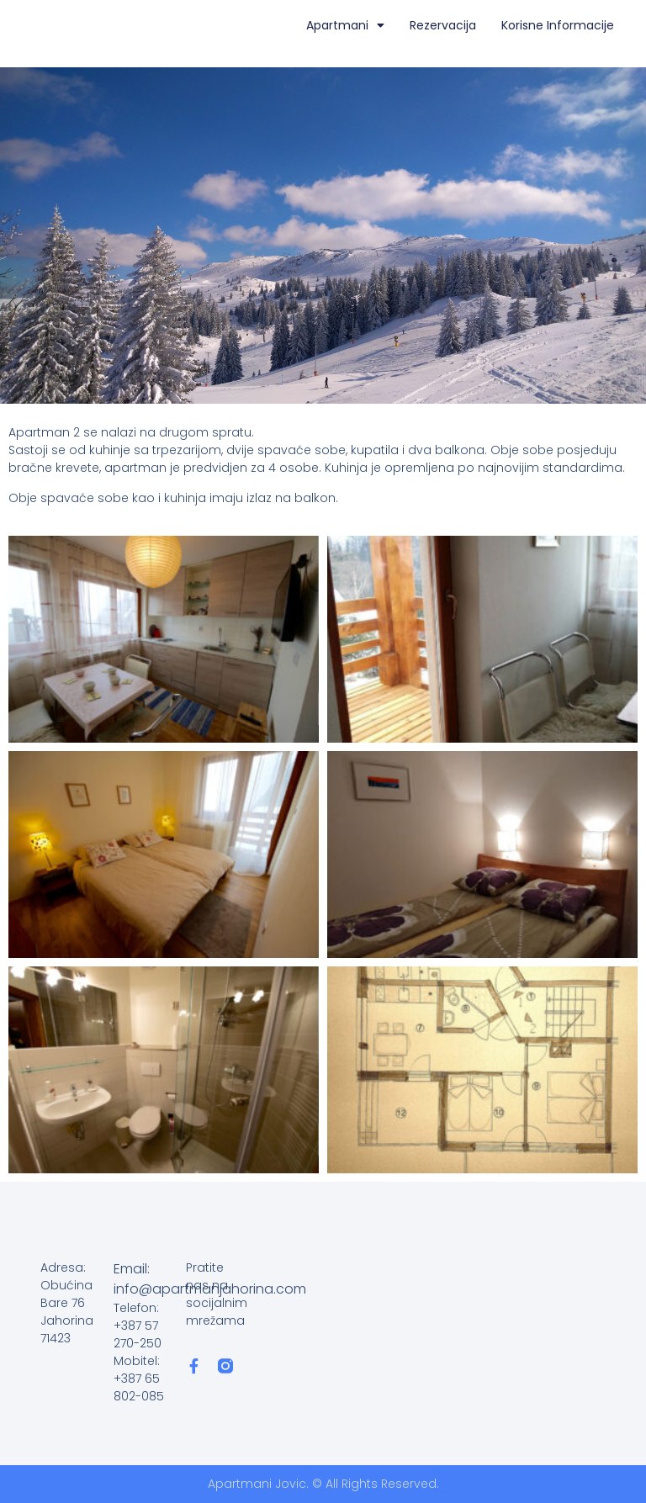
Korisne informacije (557, 25)
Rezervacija (443, 25)
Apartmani (345, 25)
